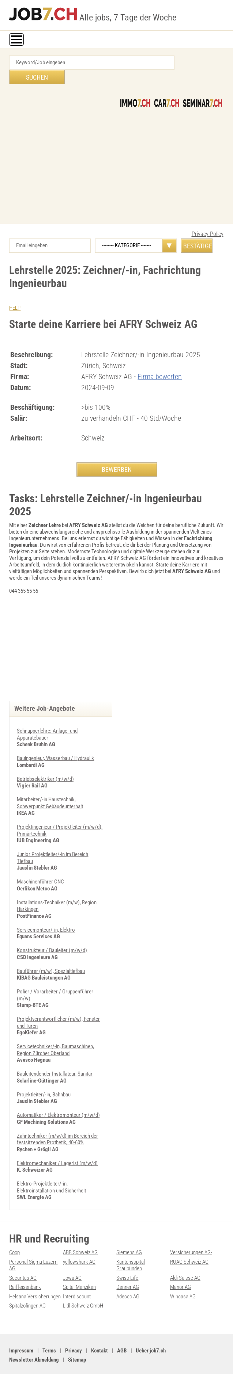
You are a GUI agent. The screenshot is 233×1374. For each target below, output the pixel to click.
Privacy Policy (207, 219)
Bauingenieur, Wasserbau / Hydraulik (55, 746)
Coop (14, 1235)
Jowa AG (72, 1260)
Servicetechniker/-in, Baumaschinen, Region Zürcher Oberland (55, 1034)
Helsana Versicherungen (35, 1278)
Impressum (21, 1332)
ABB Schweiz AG (80, 1235)
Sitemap (77, 1341)
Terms (49, 1332)
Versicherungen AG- (191, 1235)
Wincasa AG (183, 1278)
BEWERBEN (117, 455)
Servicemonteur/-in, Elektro (46, 916)
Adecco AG (127, 1278)
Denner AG (127, 1269)
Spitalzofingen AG (27, 1288)
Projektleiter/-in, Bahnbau (44, 1079)
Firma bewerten (160, 362)
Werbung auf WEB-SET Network (135, 1360)
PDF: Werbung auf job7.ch (191, 1360)
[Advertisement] (116, 147)
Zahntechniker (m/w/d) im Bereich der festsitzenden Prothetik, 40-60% (57, 1123)
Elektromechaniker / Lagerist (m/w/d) (57, 1147)
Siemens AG (129, 1235)
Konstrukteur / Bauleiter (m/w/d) (52, 936)
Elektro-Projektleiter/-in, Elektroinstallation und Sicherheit (51, 1170)
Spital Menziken (79, 1269)
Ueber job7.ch (151, 1332)
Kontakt (99, 1332)
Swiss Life (127, 1260)
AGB (122, 1332)
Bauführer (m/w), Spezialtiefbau (51, 957)
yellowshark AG (79, 1244)
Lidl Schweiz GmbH (83, 1288)
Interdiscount (77, 1278)
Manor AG (180, 1269)
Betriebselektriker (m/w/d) (45, 767)
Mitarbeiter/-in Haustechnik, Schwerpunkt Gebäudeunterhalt (50, 790)
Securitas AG (23, 1260)
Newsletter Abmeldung (34, 1341)
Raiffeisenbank (25, 1269)
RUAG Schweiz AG (189, 1244)
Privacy (73, 1332)
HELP (14, 293)
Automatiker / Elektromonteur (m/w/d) (58, 1099)
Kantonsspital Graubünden (130, 1248)
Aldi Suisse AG (185, 1260)
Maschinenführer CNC (40, 868)
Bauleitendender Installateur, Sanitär (55, 1058)
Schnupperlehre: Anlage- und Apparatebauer (47, 722)
